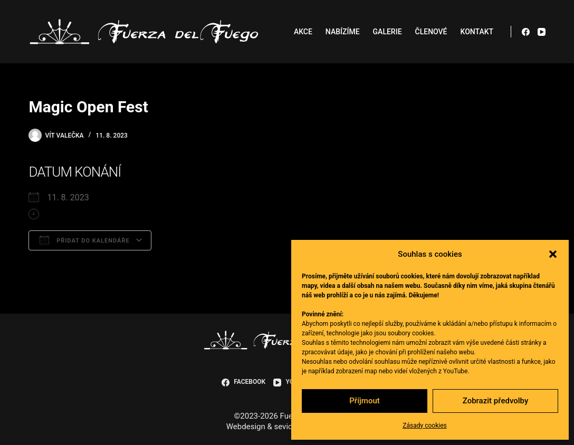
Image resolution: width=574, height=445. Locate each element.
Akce (303, 31)
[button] (553, 254)
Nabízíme (343, 31)
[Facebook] (526, 32)
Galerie (387, 31)
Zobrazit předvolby (496, 400)
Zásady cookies (424, 425)
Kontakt (477, 31)
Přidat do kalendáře (84, 240)
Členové (431, 31)
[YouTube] (542, 32)
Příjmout (364, 400)
